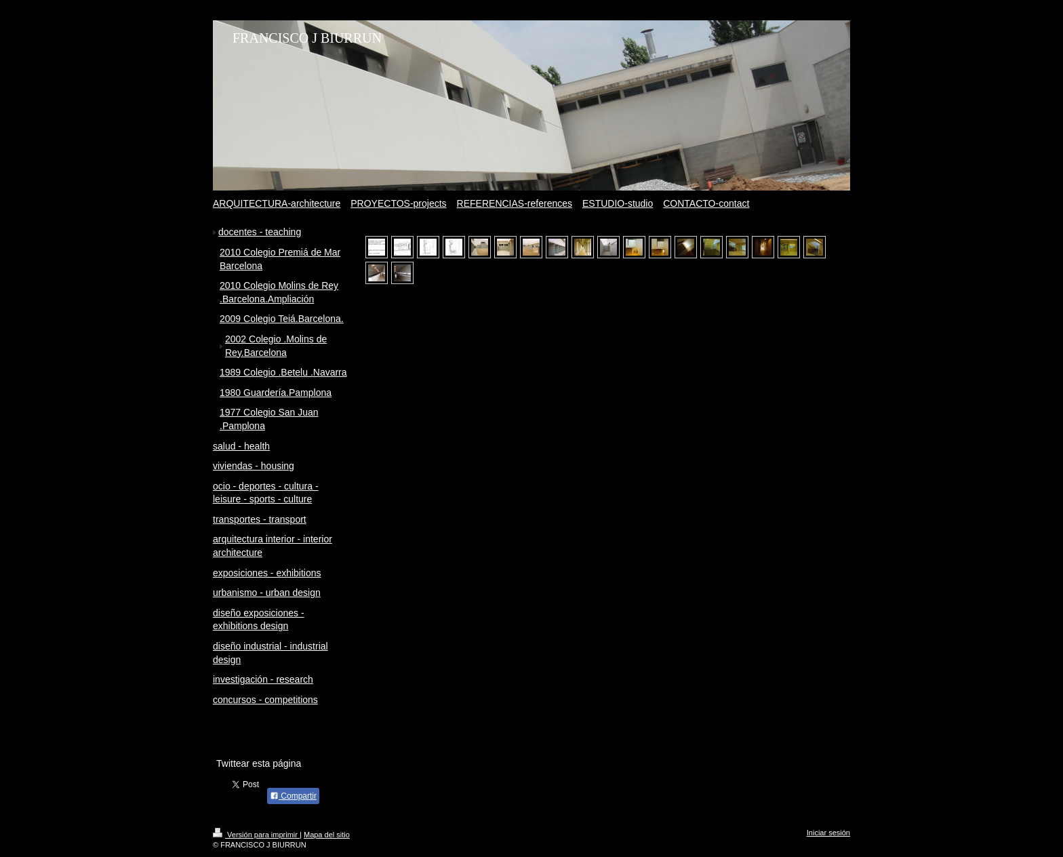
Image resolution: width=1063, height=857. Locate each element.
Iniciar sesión (828, 833)
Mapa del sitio (327, 835)
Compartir (293, 796)
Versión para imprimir (256, 835)
